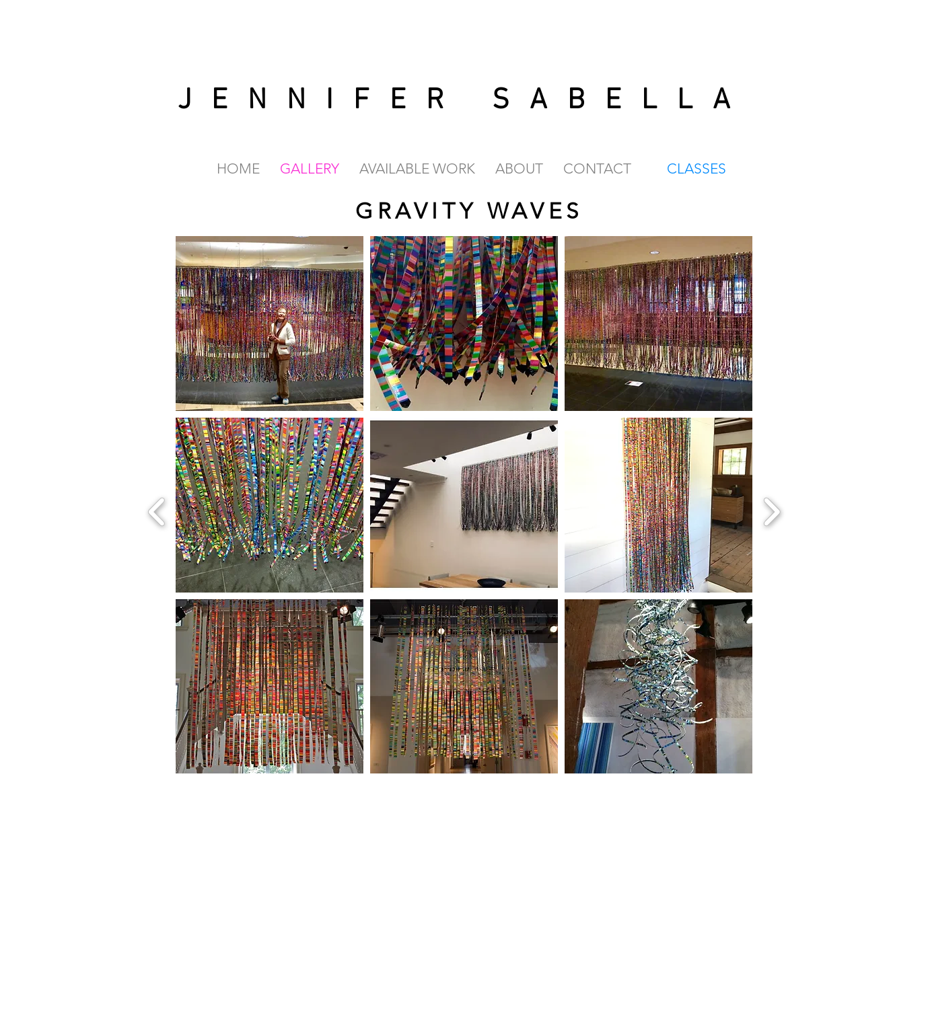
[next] (771, 510)
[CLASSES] (698, 168)
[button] (269, 323)
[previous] (157, 510)
